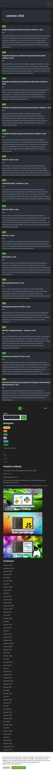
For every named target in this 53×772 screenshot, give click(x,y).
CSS (5, 438)
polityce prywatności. (28, 764)
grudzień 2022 (7, 637)
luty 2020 (6, 737)
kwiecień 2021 (7, 700)
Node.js (6, 444)
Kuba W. (6, 3)
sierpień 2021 (7, 687)
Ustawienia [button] (7, 767)
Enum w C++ (7, 474)
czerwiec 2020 (7, 725)
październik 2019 (8, 746)
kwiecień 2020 (7, 731)
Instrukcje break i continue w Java (15, 183)
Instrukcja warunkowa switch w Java (16, 307)
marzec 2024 (7, 590)
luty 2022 (6, 668)
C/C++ (5, 462)
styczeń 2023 (7, 634)
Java (4, 26)
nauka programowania (10, 448)
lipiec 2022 (6, 653)
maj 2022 (6, 659)
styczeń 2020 (7, 740)
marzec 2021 (7, 703)
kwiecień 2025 (7, 565)
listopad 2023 (7, 603)
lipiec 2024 (6, 578)
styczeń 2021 (7, 709)
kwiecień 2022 (7, 662)
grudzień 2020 (7, 712)
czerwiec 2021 (7, 693)
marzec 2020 (7, 734)
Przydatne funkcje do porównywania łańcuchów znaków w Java (26, 108)
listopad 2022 (7, 640)
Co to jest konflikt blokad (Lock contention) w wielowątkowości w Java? (25, 485)
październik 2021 (8, 681)
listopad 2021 (7, 678)
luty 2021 (6, 706)
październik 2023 (8, 606)
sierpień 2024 (7, 574)
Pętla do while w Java (10, 209)
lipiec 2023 (6, 615)
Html (5, 431)
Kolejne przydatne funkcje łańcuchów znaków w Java (22, 30)
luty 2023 (6, 631)
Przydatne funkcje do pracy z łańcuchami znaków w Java (24, 134)
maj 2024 (6, 584)
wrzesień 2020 (7, 718)
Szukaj (5, 413)
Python (6, 441)
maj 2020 (6, 728)
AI (4, 451)
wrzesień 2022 (7, 646)
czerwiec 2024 (7, 581)
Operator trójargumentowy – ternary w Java (19, 330)
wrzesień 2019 (7, 750)
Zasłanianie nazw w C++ (10, 477)
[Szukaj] (23, 417)
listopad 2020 (7, 715)
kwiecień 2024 (7, 587)
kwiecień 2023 (7, 624)
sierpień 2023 (7, 612)
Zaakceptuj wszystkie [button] (19, 767)
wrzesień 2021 (7, 684)
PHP (5, 455)
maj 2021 (6, 696)
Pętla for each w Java (10, 160)
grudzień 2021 (7, 675)
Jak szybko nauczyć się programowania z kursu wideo (20, 471)
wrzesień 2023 (7, 609)
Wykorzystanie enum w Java (13, 283)
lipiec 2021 (6, 690)
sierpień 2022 (7, 650)
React (5, 434)
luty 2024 (6, 593)
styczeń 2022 (7, 671)
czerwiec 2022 (7, 656)
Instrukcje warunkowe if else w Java (16, 356)
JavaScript (7, 427)
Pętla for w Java (8, 235)
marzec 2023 (7, 628)
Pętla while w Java (9, 257)
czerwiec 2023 (7, 618)
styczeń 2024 (7, 596)
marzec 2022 (7, 665)
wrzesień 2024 (7, 571)
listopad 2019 (7, 743)
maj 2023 (6, 621)
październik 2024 (8, 568)
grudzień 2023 (7, 599)
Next (46, 408)
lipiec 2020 (6, 721)
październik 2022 (8, 643)
